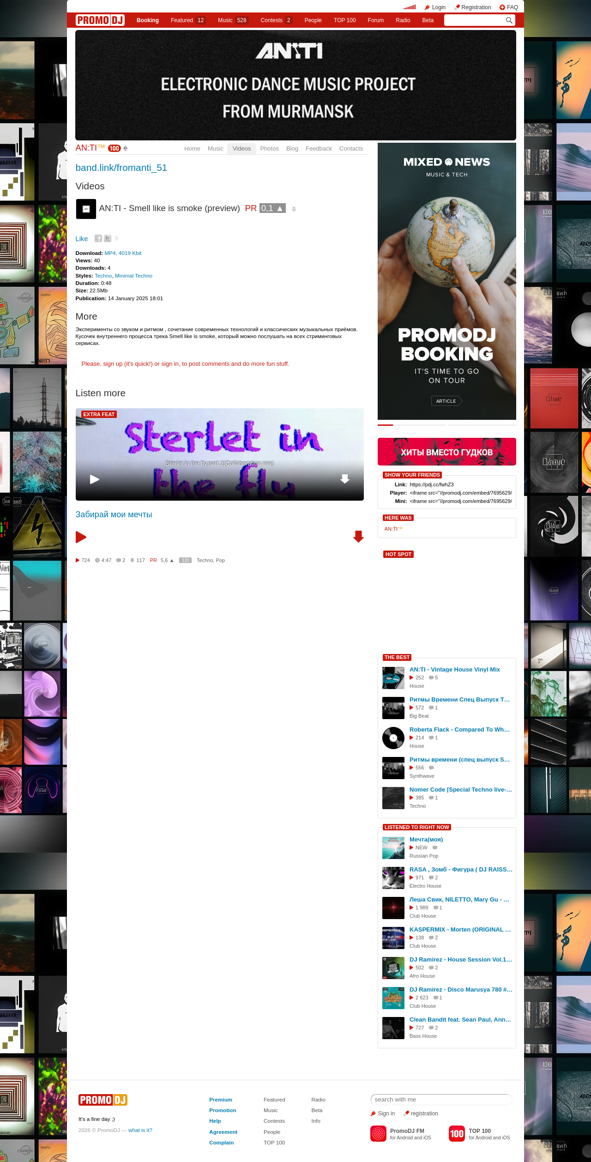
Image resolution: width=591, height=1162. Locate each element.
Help (215, 1121)
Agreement (223, 1132)
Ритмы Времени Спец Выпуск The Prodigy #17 (461, 699)
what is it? (140, 1130)
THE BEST (397, 657)
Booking (148, 20)
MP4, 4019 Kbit (122, 253)
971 (420, 877)
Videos (242, 148)
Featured (188, 20)
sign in (170, 363)
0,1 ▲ (272, 208)
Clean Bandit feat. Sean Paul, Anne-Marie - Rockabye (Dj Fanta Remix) (461, 1020)
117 (140, 560)
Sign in (386, 1113)
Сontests (277, 20)
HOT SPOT (398, 554)
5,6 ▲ (167, 560)
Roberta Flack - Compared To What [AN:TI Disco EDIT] (461, 729)
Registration (476, 7)
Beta (428, 20)
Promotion (222, 1110)
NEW (422, 847)
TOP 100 (345, 20)
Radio (403, 20)
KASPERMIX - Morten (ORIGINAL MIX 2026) (461, 929)
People (313, 20)
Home (192, 148)
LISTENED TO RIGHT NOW (417, 827)
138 (420, 937)
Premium (220, 1099)
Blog (292, 148)
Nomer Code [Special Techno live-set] (461, 790)
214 (420, 737)
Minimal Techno (133, 275)
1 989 (422, 907)
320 (185, 560)
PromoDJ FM (407, 1131)
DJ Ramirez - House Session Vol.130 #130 (461, 959)
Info (315, 1121)
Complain (221, 1142)
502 (420, 967)
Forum (376, 20)
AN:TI (91, 147)
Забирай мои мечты (114, 514)
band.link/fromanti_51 (122, 167)
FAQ (512, 7)
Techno (103, 275)
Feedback (319, 148)
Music (233, 20)
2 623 (422, 997)
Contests (274, 1121)
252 (420, 677)
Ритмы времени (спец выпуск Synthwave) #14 (461, 760)
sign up (112, 363)
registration (424, 1113)
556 (420, 767)
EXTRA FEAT (99, 414)
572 (420, 707)
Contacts (351, 148)
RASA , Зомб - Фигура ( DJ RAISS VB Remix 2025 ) (461, 869)
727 (420, 1027)
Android (405, 1137)
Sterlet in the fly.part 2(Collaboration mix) (219, 463)
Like (82, 238)
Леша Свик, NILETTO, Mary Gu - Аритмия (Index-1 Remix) (461, 899)
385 (420, 797)
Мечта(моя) (426, 839)
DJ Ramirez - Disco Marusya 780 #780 (461, 989)
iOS (427, 1137)
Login (439, 7)
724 (86, 560)
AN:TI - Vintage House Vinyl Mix (455, 669)
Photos (269, 148)
